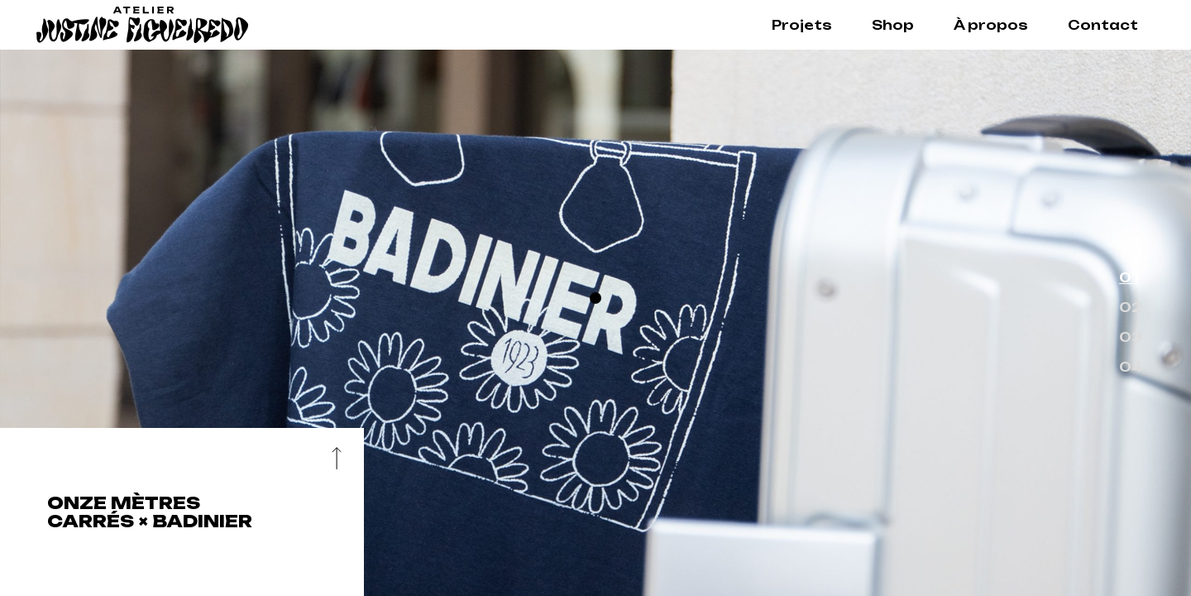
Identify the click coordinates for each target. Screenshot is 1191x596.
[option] (595, 323)
